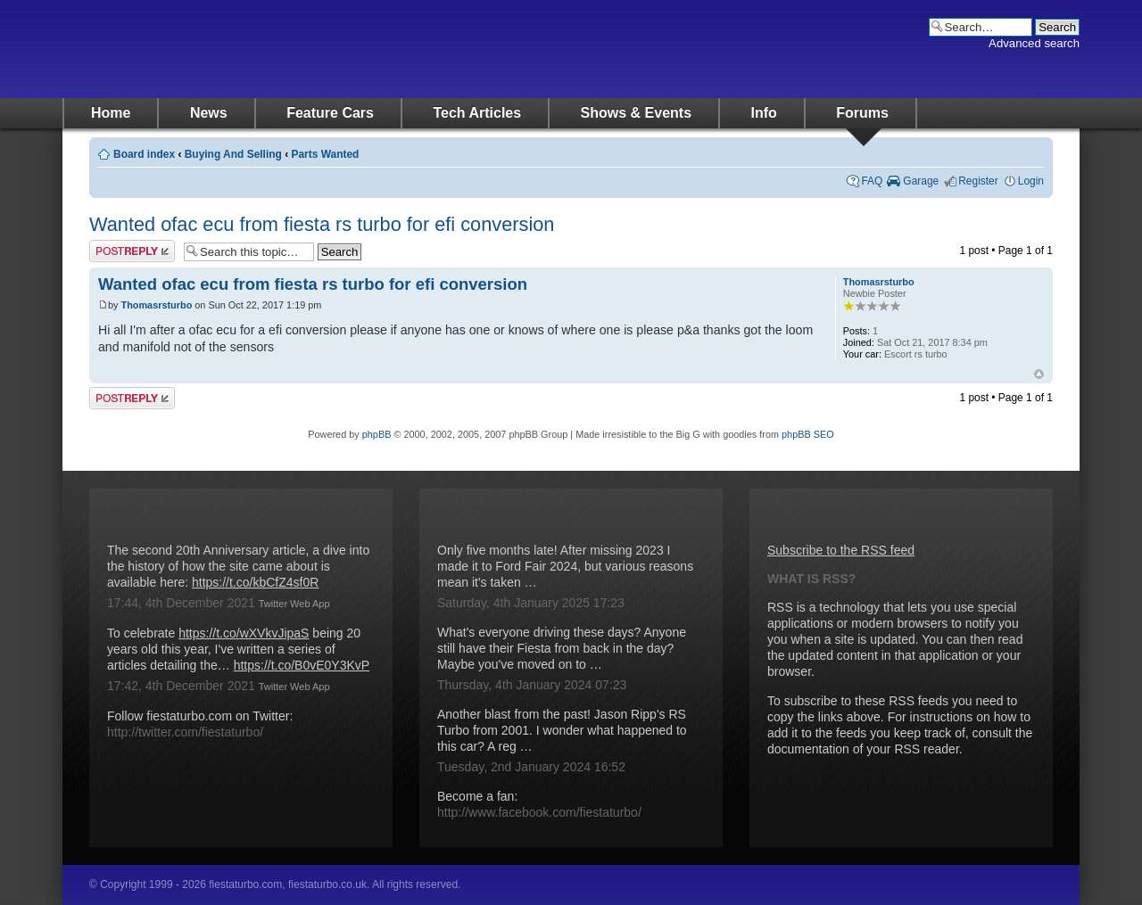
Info (764, 112)
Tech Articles (477, 112)
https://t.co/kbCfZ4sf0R (255, 582)
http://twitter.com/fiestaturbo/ (185, 732)
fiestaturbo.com (240, 49)
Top (1039, 374)
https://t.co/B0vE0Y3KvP (302, 665)
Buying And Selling (233, 154)
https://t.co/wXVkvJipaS (243, 633)
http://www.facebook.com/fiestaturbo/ (539, 812)
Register (978, 181)
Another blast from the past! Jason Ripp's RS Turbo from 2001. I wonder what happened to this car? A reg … (562, 730)
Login (1031, 181)
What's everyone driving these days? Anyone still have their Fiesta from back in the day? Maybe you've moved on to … (561, 648)
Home (110, 112)
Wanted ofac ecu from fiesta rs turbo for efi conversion (321, 224)
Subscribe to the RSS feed (840, 550)
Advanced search (1034, 43)
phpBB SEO (808, 434)
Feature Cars (330, 112)
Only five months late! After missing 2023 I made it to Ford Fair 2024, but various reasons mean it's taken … (565, 566)
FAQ (871, 181)
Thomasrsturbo (157, 305)
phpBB (377, 434)
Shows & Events (636, 112)
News (209, 112)
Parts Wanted (325, 154)
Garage (921, 181)
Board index (144, 154)
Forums (862, 112)
